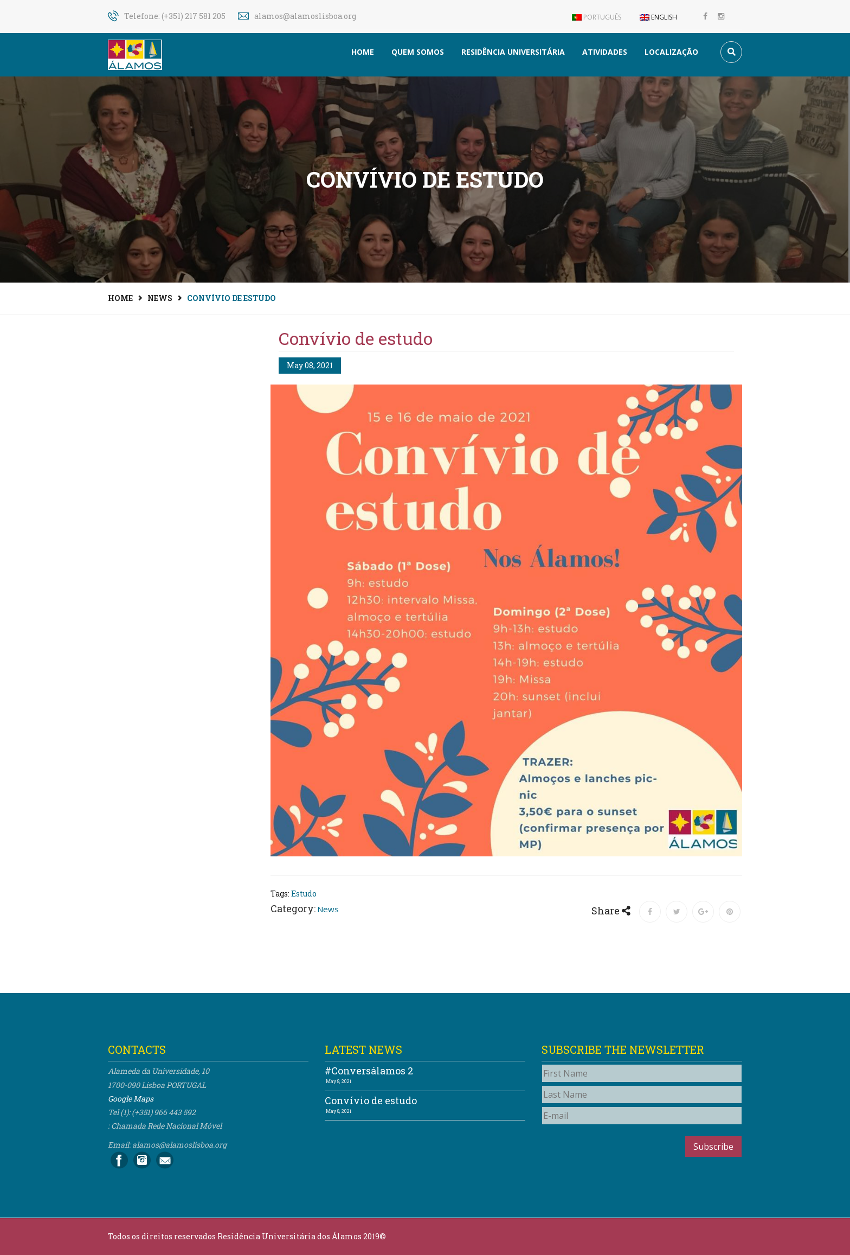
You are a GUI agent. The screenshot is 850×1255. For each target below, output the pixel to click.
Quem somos (417, 52)
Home (362, 52)
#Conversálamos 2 (369, 1070)
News (159, 298)
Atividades (604, 52)
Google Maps (130, 1098)
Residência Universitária (513, 52)
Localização (671, 52)
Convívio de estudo (371, 1100)
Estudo (304, 893)
